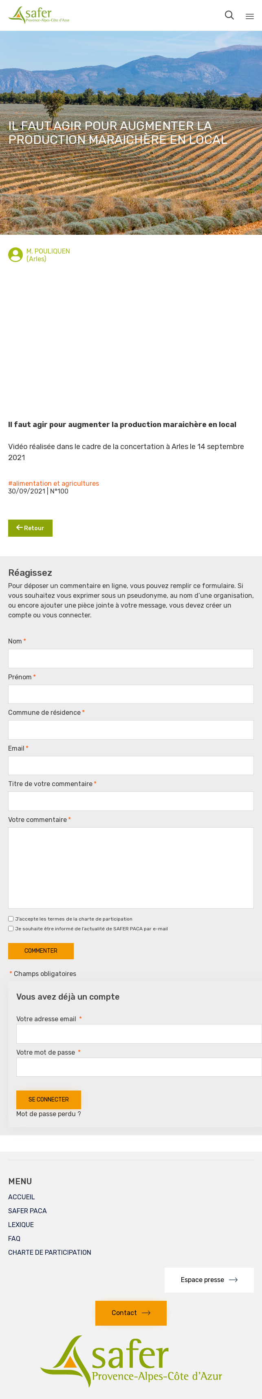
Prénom (22, 677)
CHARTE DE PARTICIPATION (49, 1252)
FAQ (14, 1239)
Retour (30, 528)
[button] (209, 1280)
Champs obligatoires (42, 974)
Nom (17, 641)
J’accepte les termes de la (73, 919)
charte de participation (105, 919)
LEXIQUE (21, 1225)
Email (18, 748)
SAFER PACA (27, 1211)
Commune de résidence (46, 712)
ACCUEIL (21, 1197)
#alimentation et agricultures (53, 483)
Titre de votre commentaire (52, 784)
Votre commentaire (39, 820)
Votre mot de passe (48, 1052)
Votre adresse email (49, 1019)
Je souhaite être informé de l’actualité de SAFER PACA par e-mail (91, 929)
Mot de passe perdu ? (48, 1114)
